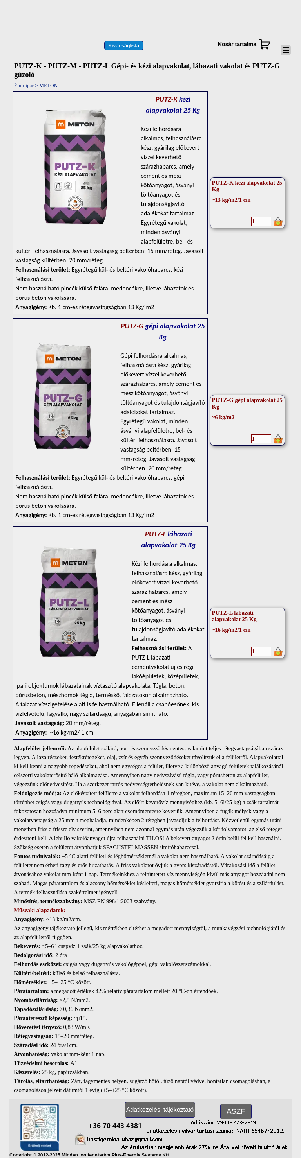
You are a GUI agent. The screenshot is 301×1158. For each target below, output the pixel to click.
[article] (247, 202)
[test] (123, 45)
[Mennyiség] (261, 221)
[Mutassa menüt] (286, 50)
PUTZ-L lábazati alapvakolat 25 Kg (234, 615)
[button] (115, 1124)
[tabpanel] (110, 203)
